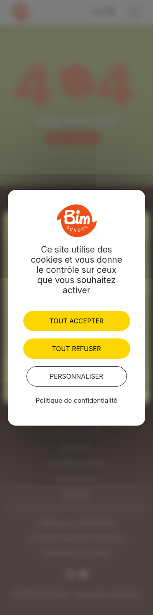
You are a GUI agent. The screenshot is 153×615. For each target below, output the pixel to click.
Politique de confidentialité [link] (76, 400)
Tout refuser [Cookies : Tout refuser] (76, 349)
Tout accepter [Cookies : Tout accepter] (76, 321)
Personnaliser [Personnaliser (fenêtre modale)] (76, 376)
